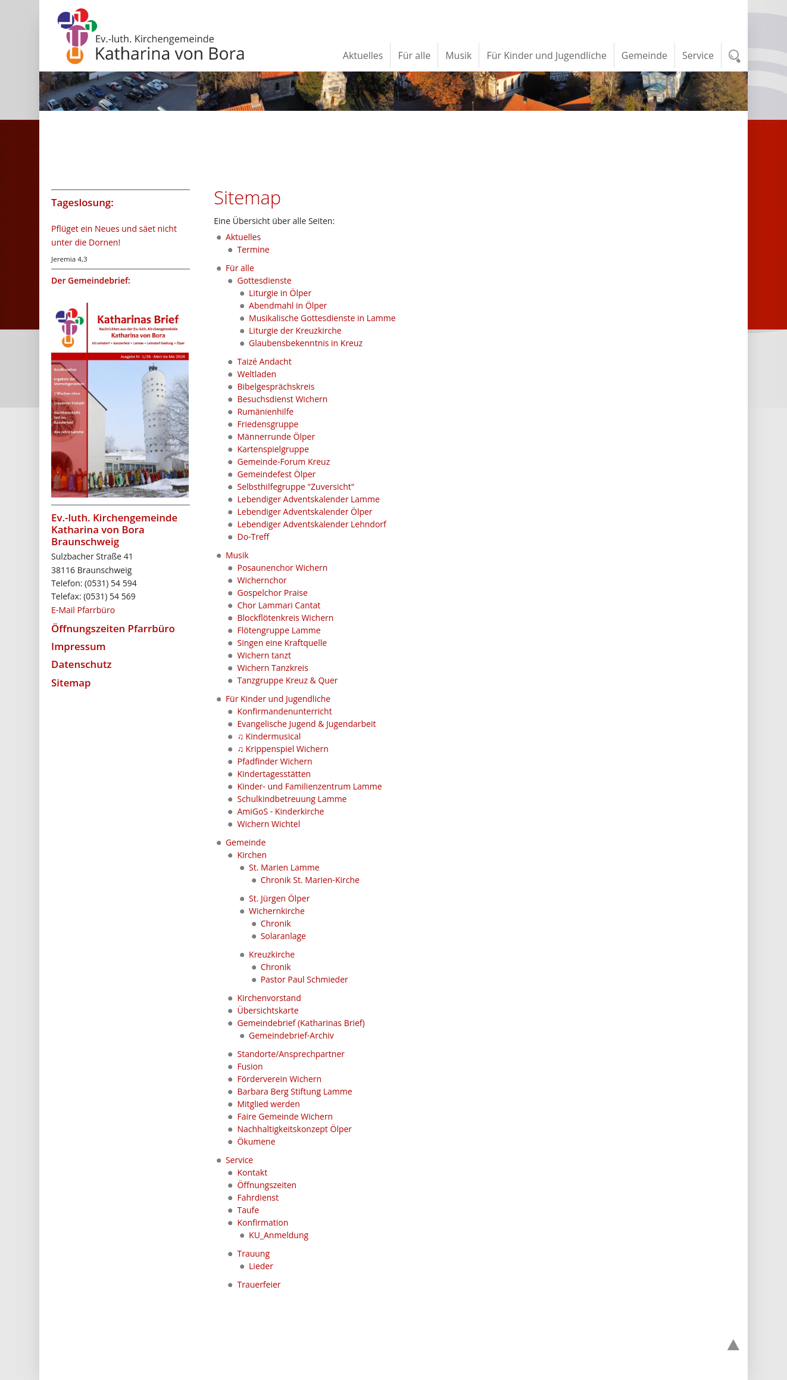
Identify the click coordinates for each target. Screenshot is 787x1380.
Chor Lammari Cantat (278, 605)
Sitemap (70, 682)
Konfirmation (262, 1222)
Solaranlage (283, 935)
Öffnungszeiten (266, 1185)
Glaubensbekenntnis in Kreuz (306, 343)
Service (239, 1159)
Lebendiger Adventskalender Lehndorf (311, 524)
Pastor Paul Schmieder (304, 979)
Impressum (78, 646)
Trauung (253, 1253)
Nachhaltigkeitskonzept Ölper (294, 1129)
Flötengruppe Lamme (278, 630)
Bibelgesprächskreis (275, 386)
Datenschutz (81, 664)
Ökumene (256, 1141)
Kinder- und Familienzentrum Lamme (309, 786)
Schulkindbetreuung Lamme (291, 798)
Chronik (276, 923)
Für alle (240, 267)
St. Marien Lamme (284, 867)
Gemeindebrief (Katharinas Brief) (300, 1022)
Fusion (250, 1066)
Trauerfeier (258, 1284)
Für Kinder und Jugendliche (278, 698)
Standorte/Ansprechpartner (291, 1053)
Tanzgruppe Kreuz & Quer (287, 680)
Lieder (261, 1266)
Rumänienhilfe (265, 411)
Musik (237, 555)
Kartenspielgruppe (273, 449)
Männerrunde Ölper (276, 436)
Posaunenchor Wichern (282, 567)
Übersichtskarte (267, 1010)
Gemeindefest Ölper (276, 474)
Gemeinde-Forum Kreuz (283, 461)
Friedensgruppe (267, 424)
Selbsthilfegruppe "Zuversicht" (295, 486)
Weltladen (256, 374)
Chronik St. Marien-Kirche (310, 879)
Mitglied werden (268, 1103)
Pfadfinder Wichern (274, 761)
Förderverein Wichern (279, 1078)
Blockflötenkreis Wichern (285, 617)
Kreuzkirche (272, 954)
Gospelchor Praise (272, 592)
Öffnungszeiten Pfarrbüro (113, 628)
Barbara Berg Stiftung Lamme (294, 1091)
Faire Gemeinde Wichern (285, 1116)
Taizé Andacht (264, 361)
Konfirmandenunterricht (284, 711)
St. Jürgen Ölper (279, 898)
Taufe (248, 1210)
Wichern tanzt (264, 655)
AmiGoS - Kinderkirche (280, 811)
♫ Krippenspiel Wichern (282, 748)
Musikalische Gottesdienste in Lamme (322, 318)
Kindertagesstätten (274, 773)
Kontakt (252, 1172)
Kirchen (252, 854)
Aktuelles (243, 237)
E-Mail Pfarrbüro (83, 610)
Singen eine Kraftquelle (282, 642)
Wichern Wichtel (268, 823)
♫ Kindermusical (269, 736)
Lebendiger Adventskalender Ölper (304, 511)
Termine (253, 249)
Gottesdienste (264, 280)
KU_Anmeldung (278, 1235)
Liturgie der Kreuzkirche (295, 330)
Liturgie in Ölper (280, 293)
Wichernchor (261, 580)
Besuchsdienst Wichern (282, 399)
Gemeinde (246, 842)
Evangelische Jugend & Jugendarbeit (306, 723)
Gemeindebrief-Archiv (291, 1035)
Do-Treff (253, 536)
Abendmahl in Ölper (288, 305)
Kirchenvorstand (269, 997)
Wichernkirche (277, 910)
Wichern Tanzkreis (272, 667)
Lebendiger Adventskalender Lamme (308, 499)
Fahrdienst (258, 1197)
